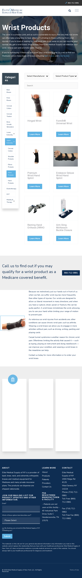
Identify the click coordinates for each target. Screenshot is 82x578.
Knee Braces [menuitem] (9, 99)
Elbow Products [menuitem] (11, 166)
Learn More (35, 134)
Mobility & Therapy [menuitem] (10, 201)
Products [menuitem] (46, 476)
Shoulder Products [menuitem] (11, 157)
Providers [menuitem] (46, 483)
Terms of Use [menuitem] (74, 570)
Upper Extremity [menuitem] (10, 141)
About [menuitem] (45, 472)
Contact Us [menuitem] (46, 486)
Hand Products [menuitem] (11, 182)
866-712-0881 (72, 3)
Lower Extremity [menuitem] (10, 133)
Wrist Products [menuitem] (11, 174)
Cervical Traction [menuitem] (9, 115)
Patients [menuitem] (45, 479)
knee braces (64, 56)
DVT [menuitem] (8, 194)
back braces (50, 56)
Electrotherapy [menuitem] (11, 189)
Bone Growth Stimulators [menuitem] (10, 124)
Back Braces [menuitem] (9, 91)
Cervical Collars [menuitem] (9, 107)
